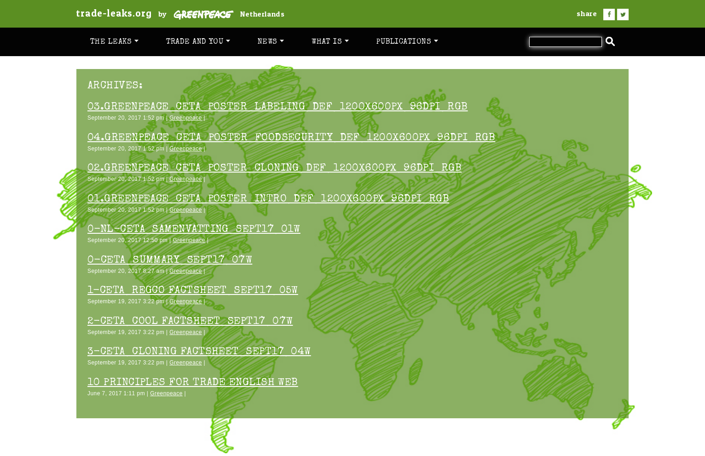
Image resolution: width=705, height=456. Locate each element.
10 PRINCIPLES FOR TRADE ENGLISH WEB (192, 383)
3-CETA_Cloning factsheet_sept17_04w (199, 352)
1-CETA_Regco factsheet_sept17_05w (192, 291)
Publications (407, 42)
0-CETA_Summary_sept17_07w (169, 260)
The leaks (114, 42)
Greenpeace (185, 118)
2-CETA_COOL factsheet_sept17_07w (190, 322)
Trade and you (198, 42)
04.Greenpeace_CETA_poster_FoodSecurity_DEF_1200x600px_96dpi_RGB (291, 138)
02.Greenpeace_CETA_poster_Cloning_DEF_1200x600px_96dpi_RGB (274, 168)
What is (330, 42)
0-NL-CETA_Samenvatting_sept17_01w (193, 230)
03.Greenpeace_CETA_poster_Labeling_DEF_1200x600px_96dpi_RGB (277, 107)
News (271, 42)
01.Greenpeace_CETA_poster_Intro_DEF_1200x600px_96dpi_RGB (268, 199)
